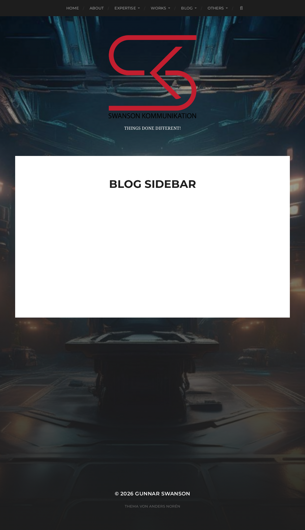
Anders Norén (164, 506)
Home (72, 8)
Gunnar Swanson (162, 494)
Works (158, 8)
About (97, 8)
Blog (187, 8)
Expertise (125, 8)
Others (216, 8)
